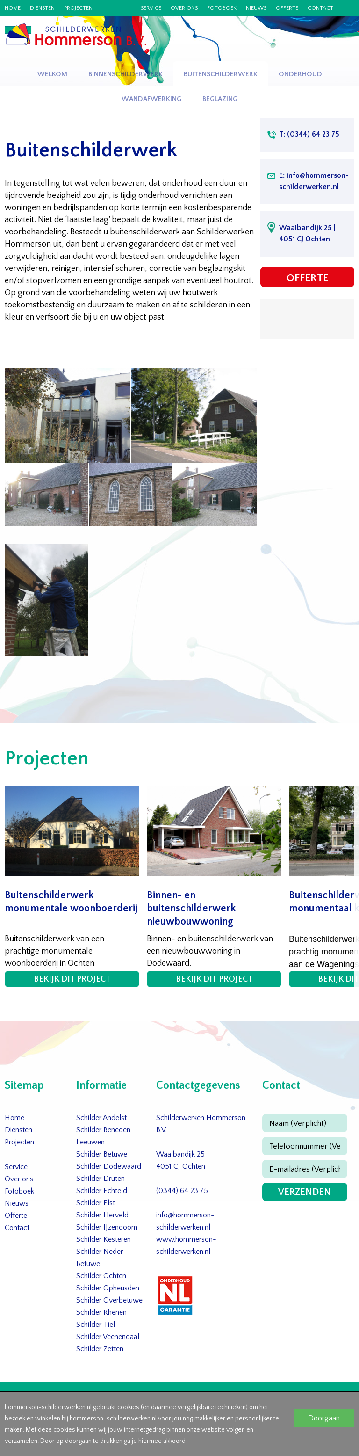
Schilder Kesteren (103, 1239)
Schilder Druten (100, 1178)
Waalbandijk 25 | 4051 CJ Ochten (307, 233)
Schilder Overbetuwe (109, 1300)
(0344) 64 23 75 (182, 1191)
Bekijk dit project (72, 979)
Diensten (42, 8)
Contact (320, 8)
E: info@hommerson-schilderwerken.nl (314, 181)
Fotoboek (222, 8)
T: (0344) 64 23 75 (309, 134)
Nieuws (256, 8)
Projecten (78, 8)
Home (13, 8)
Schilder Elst (95, 1203)
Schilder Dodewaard (108, 1166)
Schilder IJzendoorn (106, 1227)
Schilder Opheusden (107, 1288)
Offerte (287, 8)
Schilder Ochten (101, 1276)
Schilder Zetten (99, 1349)
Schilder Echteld (101, 1191)
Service (151, 8)
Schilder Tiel (95, 1324)
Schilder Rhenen (101, 1312)
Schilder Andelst (101, 1118)
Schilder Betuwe (101, 1154)
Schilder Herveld (102, 1215)
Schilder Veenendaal (107, 1336)
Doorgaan (324, 1418)
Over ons (184, 8)
